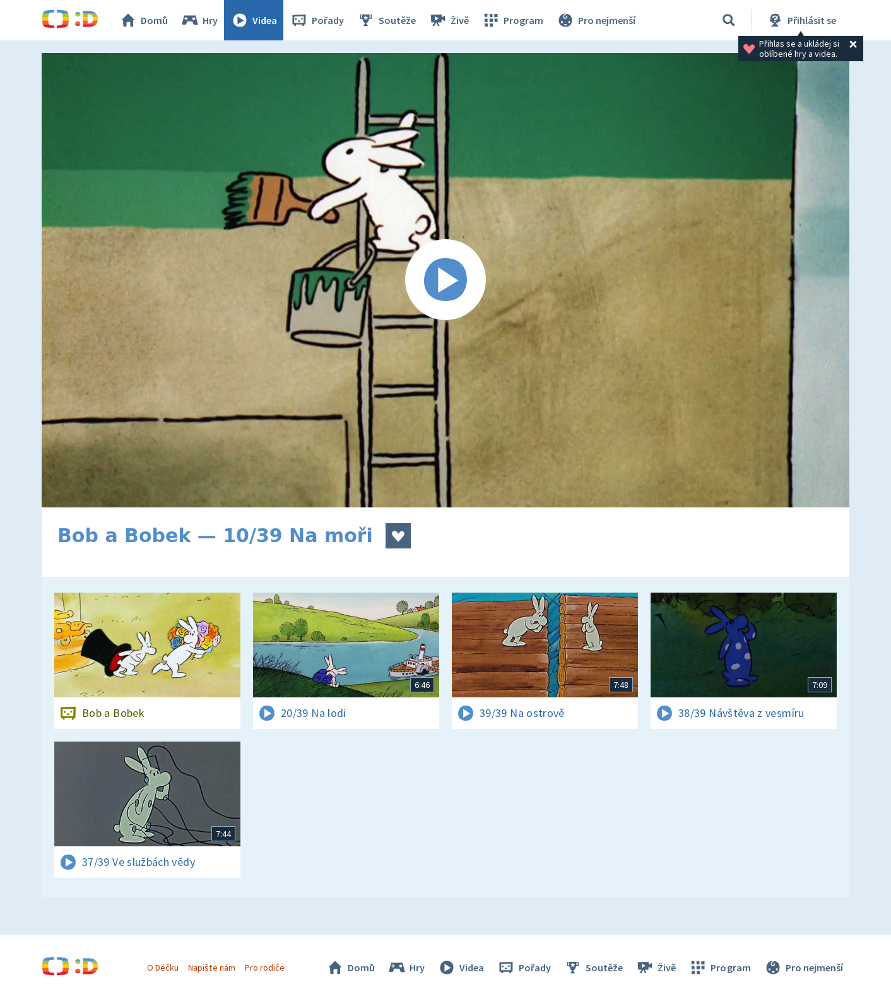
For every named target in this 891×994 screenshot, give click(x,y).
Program (512, 20)
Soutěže (386, 20)
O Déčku (163, 967)
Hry (199, 20)
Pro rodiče (265, 967)
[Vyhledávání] (729, 20)
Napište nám (211, 967)
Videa (253, 20)
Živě (448, 20)
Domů (143, 20)
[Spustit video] (445, 280)
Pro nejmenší (595, 20)
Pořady (317, 20)
